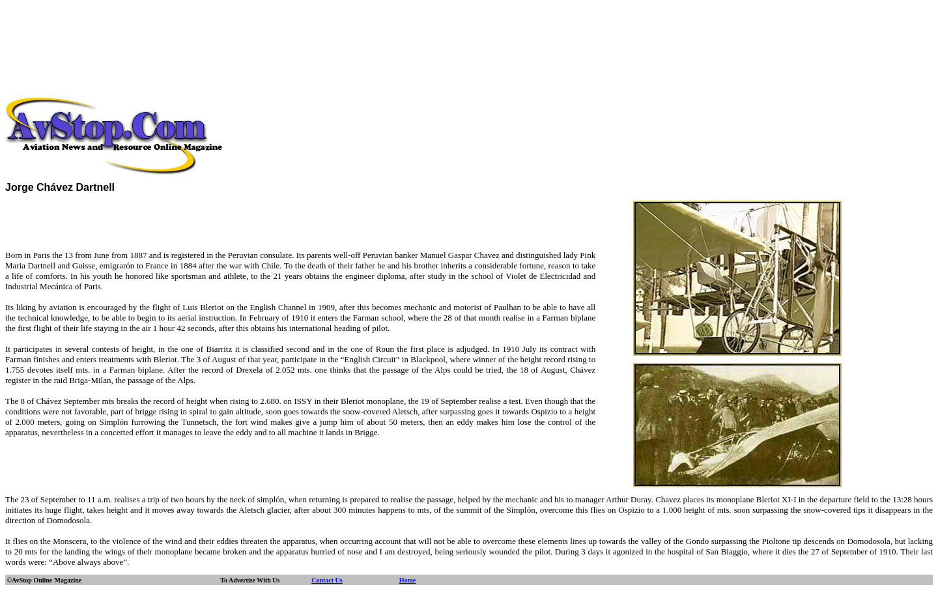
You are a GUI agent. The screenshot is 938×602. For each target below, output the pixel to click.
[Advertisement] (469, 34)
